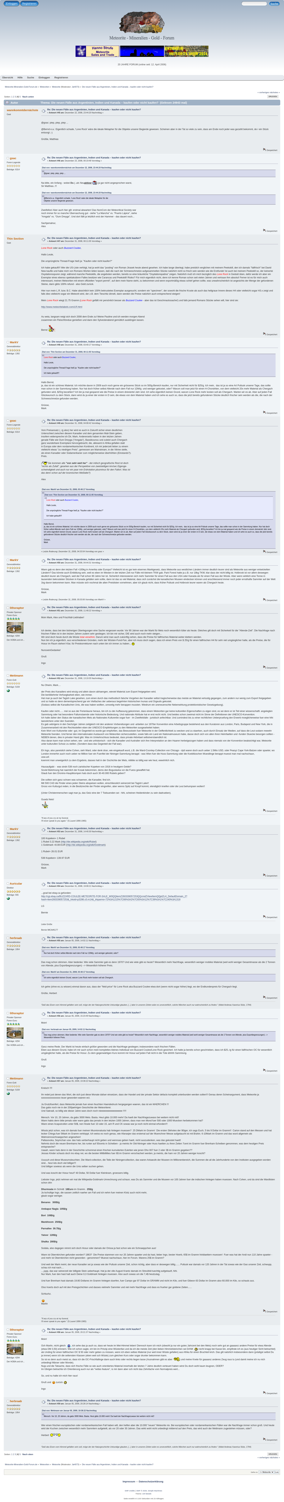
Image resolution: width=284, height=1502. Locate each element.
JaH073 (75, 87)
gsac (13, 158)
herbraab (16, 938)
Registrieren (29, 3)
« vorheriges (263, 92)
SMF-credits (130, 1491)
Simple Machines (155, 1491)
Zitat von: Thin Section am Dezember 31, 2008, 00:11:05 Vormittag (71, 352)
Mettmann (16, 675)
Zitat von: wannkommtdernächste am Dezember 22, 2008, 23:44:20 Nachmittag (77, 168)
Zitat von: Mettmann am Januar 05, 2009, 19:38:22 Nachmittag (69, 1411)
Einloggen (11, 3)
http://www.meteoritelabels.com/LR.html (61, 307)
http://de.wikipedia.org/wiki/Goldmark (86, 845)
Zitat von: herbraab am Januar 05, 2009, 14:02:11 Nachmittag (69, 1029)
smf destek (146, 1494)
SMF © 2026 (141, 1491)
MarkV (14, 342)
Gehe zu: (254, 1472)
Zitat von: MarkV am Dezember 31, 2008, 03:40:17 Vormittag (68, 489)
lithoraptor (17, 607)
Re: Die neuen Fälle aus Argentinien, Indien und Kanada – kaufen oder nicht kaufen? (94, 109)
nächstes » (275, 92)
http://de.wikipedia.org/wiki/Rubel (79, 841)
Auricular (16, 883)
